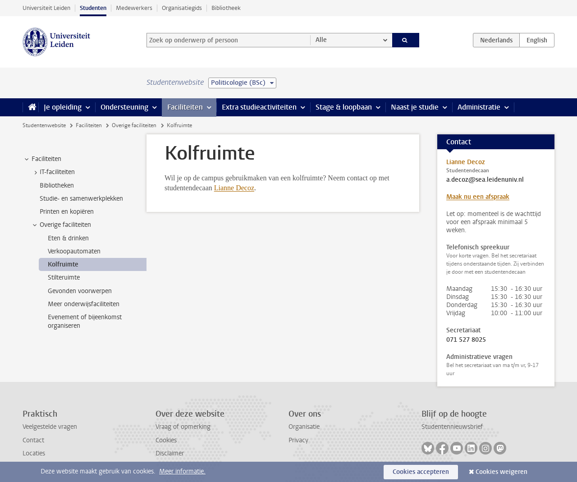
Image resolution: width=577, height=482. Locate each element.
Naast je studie (415, 107)
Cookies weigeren (501, 472)
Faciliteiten (185, 107)
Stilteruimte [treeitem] (64, 277)
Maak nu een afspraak (477, 197)
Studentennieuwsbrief (452, 426)
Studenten (93, 8)
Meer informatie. (182, 471)
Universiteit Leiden (46, 8)
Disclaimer (170, 453)
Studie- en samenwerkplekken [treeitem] (81, 198)
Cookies (166, 440)
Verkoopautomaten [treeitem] (74, 251)
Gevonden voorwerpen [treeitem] (80, 291)
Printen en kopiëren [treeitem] (67, 211)
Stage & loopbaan (344, 107)
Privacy (298, 440)
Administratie (479, 107)
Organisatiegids (182, 8)
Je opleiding (63, 107)
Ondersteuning (124, 107)
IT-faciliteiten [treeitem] (53, 172)
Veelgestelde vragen (50, 426)
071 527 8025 (466, 340)
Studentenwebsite (44, 125)
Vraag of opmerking (183, 426)
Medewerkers (134, 8)
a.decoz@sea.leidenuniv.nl (485, 180)
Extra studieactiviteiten (259, 107)
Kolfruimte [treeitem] (63, 264)
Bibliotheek (226, 8)
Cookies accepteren (421, 472)
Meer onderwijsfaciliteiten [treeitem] (83, 304)
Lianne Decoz (234, 188)
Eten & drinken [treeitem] (68, 238)
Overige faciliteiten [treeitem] (61, 225)
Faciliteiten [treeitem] (42, 159)
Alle (321, 40)
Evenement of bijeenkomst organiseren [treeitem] (85, 321)
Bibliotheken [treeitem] (57, 185)
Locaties (34, 453)
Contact (33, 440)
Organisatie (304, 426)
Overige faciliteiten (134, 125)
